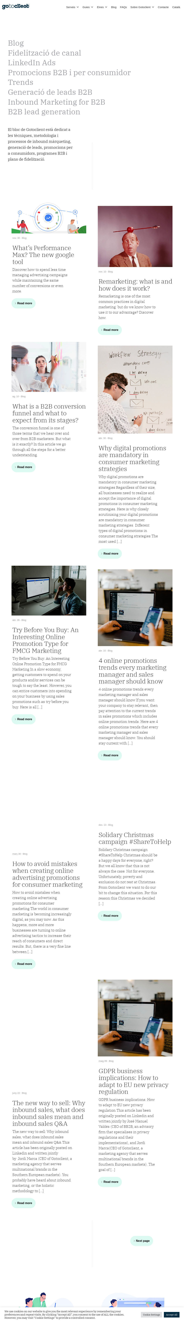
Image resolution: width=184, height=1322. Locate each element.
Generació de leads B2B (50, 92)
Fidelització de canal (44, 53)
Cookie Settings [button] (151, 1314)
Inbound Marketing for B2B (56, 102)
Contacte (163, 7)
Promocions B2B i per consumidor (69, 72)
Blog (113, 7)
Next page (143, 1240)
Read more (24, 303)
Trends (20, 82)
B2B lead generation (44, 112)
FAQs (123, 7)
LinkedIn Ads (32, 62)
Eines (102, 7)
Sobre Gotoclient (142, 7)
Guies (88, 7)
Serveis (72, 7)
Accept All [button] (171, 1314)
